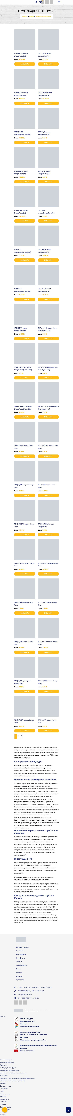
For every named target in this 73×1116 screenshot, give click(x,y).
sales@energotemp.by (25, 994)
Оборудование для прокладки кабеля (33, 1040)
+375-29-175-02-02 (37, 991)
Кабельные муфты (26, 1018)
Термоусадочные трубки (8, 1067)
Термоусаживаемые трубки (29, 1026)
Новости (19, 972)
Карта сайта (20, 979)
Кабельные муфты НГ (27, 1021)
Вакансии (3, 1096)
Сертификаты (20, 958)
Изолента (23, 1048)
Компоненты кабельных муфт (30, 1032)
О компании (20, 951)
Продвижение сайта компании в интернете (37, 1009)
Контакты (19, 976)
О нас (2, 1091)
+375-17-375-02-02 (24, 991)
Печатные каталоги (26, 1050)
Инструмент (24, 1037)
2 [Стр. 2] (18, 736)
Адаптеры (23, 1024)
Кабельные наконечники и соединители (34, 1034)
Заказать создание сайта (32, 1011)
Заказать (24, 64)
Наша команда (21, 954)
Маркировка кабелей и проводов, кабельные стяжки (38, 1045)
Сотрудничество (21, 965)
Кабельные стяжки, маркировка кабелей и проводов (17, 1078)
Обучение (19, 961)
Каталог (2, 1016)
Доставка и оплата (22, 947)
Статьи (18, 969)
